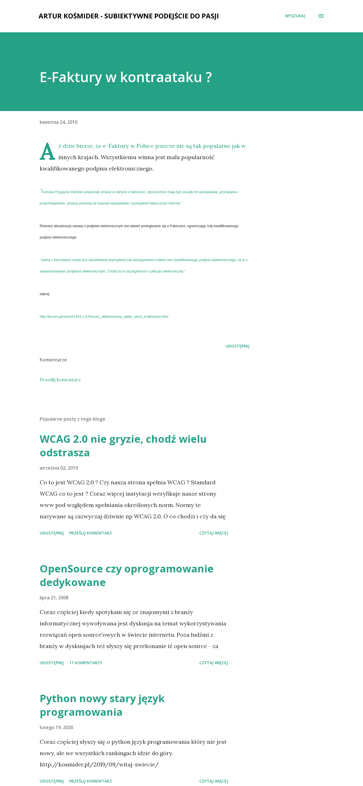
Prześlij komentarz (60, 379)
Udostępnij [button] (237, 346)
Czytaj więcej (213, 533)
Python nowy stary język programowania (102, 705)
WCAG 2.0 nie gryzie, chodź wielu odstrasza (123, 445)
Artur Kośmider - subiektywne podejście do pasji (129, 15)
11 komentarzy (85, 662)
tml (104, 317)
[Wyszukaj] (295, 15)
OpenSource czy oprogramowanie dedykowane (127, 575)
